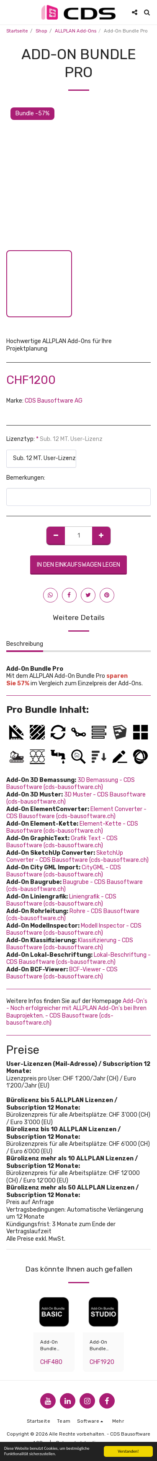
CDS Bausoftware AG (53, 400)
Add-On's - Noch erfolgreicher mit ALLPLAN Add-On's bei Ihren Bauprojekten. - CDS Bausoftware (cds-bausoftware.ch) (76, 1012)
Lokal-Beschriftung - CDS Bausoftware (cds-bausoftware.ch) (78, 958)
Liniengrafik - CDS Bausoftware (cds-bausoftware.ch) (61, 900)
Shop (41, 31)
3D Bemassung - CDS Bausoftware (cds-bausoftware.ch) (70, 784)
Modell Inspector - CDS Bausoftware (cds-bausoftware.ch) (74, 929)
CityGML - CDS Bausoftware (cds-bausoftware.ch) (63, 871)
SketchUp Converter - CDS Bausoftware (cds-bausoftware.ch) (77, 856)
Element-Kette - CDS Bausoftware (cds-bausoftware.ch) (72, 827)
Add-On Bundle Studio (98, 1346)
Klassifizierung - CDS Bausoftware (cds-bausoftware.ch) (69, 944)
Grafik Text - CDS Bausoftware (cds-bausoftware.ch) (62, 842)
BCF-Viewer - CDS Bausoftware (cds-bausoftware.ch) (62, 973)
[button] (9, 12)
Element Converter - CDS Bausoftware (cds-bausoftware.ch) (76, 813)
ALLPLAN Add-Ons (75, 31)
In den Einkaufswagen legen (78, 564)
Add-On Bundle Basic (49, 1346)
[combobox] (41, 459)
